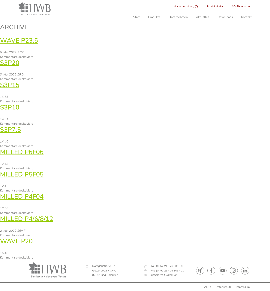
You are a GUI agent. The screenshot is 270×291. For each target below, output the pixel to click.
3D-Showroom (241, 6)
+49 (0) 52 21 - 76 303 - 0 (167, 266)
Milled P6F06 (22, 152)
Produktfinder (215, 6)
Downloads (225, 17)
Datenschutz (223, 287)
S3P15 (9, 85)
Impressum (243, 287)
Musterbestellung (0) (185, 6)
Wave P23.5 (19, 40)
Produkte (154, 17)
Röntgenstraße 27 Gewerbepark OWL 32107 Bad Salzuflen (105, 270)
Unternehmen (178, 17)
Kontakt (246, 17)
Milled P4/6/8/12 (26, 219)
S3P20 (9, 63)
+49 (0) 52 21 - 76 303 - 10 (167, 270)
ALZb (207, 287)
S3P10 (9, 107)
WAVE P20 (16, 241)
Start (136, 17)
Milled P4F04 (22, 196)
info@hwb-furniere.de (164, 275)
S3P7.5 (10, 129)
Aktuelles (202, 17)
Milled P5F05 (22, 174)
